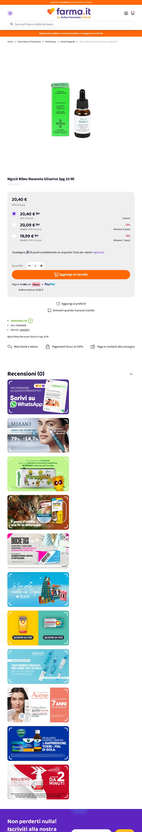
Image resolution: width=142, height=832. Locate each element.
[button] (10, 13)
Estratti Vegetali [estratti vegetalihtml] (67, 41)
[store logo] (68, 13)
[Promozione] (71, 396)
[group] (14, 184)
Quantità (17, 266)
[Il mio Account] (126, 13)
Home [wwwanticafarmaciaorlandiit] (10, 41)
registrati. (98, 252)
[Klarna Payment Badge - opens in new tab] (36, 284)
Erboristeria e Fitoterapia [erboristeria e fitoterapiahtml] (29, 41)
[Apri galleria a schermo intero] (71, 110)
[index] (133, 13)
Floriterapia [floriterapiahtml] (50, 41)
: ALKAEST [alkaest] (24, 330)
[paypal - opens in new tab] (50, 284)
